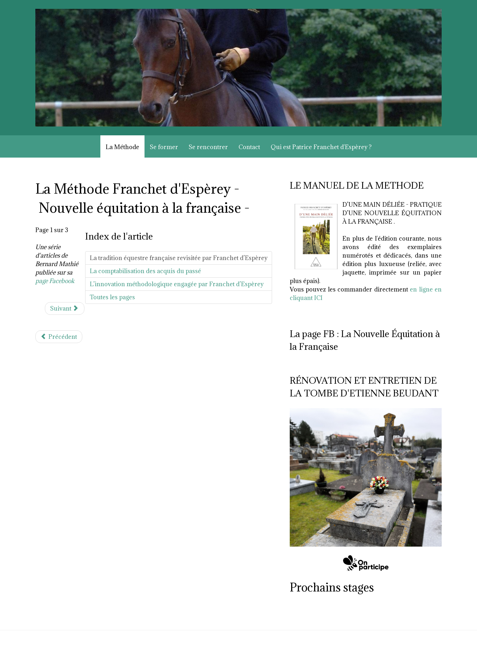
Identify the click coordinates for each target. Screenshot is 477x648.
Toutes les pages (112, 297)
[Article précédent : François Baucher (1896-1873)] (58, 336)
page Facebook (55, 281)
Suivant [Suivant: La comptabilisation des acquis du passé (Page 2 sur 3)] (64, 308)
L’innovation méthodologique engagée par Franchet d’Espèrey (177, 284)
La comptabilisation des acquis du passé (145, 271)
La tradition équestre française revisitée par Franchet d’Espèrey (178, 258)
